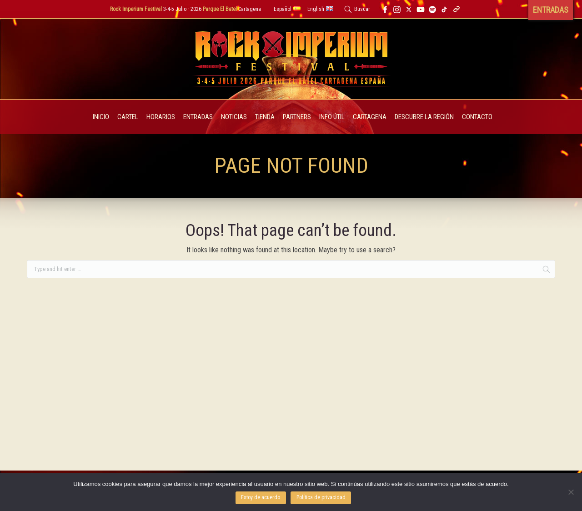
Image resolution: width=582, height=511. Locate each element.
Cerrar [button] (307, 13)
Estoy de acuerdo (260, 497)
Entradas (274, 13)
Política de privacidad (321, 497)
